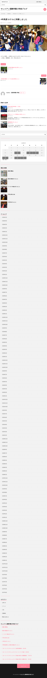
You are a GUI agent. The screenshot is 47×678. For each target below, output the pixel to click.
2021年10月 (4, 406)
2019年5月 (4, 503)
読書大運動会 (10, 171)
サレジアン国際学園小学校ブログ (14, 9)
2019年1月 (4, 517)
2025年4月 (4, 263)
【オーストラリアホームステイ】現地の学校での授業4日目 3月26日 (16, 659)
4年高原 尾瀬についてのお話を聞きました (10, 78)
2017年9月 (4, 574)
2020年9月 (4, 449)
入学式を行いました (12, 202)
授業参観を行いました (13, 122)
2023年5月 (4, 342)
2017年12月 (4, 563)
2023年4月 (4, 345)
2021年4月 (4, 424)
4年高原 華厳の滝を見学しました (15, 67)
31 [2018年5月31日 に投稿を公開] (23, 157)
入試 (3, 609)
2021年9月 (4, 410)
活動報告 (9, 22)
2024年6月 (4, 295)
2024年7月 (4, 292)
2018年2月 (4, 556)
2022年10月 (4, 367)
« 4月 (3, 159)
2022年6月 (4, 378)
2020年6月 (4, 456)
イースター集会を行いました (14, 186)
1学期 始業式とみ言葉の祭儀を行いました (11, 644)
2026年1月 (4, 231)
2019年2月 (4, 513)
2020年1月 (4, 474)
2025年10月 (4, 242)
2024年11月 (4, 281)
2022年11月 (4, 363)
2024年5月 (4, 299)
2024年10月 (4, 285)
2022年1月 (4, 395)
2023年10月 (4, 324)
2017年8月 (4, 578)
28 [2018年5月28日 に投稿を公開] (5, 157)
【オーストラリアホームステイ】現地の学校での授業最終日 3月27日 (17, 655)
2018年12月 (4, 521)
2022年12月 (4, 360)
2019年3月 (4, 510)
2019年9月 (4, 488)
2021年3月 (4, 428)
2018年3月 (4, 553)
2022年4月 (4, 385)
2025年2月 (4, 270)
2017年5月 (4, 588)
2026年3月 (4, 224)
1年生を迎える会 (11, 194)
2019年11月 (4, 481)
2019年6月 (4, 499)
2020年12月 (4, 438)
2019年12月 (4, 478)
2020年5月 (4, 460)
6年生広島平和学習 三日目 (14, 106)
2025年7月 (4, 253)
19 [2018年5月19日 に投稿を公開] (35, 152)
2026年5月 (4, 217)
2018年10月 (4, 528)
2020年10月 (4, 446)
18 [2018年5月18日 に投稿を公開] (29, 152)
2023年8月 (4, 331)
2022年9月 (4, 370)
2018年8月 (4, 535)
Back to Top (23, 666)
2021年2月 (4, 431)
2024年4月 (4, 303)
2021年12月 (4, 399)
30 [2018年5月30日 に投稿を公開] (17, 157)
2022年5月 (4, 381)
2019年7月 (4, 496)
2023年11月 (4, 320)
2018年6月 (4, 542)
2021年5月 (4, 420)
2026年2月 (4, 228)
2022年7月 (4, 374)
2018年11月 (4, 524)
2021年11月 (4, 403)
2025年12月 (4, 235)
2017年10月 (4, 571)
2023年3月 (4, 349)
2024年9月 (4, 288)
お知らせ (4, 602)
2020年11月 (4, 442)
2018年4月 (4, 549)
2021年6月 (4, 417)
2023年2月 (4, 353)
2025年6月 (4, 256)
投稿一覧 (22, 92)
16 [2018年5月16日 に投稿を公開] (17, 152)
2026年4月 (4, 220)
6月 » (6, 159)
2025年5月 (4, 260)
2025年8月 (4, 249)
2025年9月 (4, 245)
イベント (4, 606)
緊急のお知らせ (5, 616)
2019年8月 (4, 492)
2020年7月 (4, 453)
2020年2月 (4, 470)
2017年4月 (4, 592)
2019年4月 (4, 506)
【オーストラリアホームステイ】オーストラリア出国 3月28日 (15, 652)
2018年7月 (4, 538)
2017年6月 (4, 585)
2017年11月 (4, 567)
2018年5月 (4, 546)
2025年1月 (4, 274)
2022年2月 (4, 392)
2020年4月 (4, 463)
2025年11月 (4, 238)
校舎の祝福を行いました (13, 178)
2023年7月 (4, 335)
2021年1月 (4, 435)
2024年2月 (4, 310)
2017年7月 (4, 581)
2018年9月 (4, 531)
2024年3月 (4, 306)
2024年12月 (4, 278)
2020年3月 (4, 467)
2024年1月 (4, 313)
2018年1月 (4, 560)
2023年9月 (4, 328)
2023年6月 (4, 338)
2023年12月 (4, 317)
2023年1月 (4, 356)
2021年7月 (4, 413)
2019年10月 (4, 485)
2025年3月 (4, 267)
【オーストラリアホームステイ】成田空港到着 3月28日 (14, 648)
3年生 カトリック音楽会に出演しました (16, 114)
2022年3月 (4, 388)
